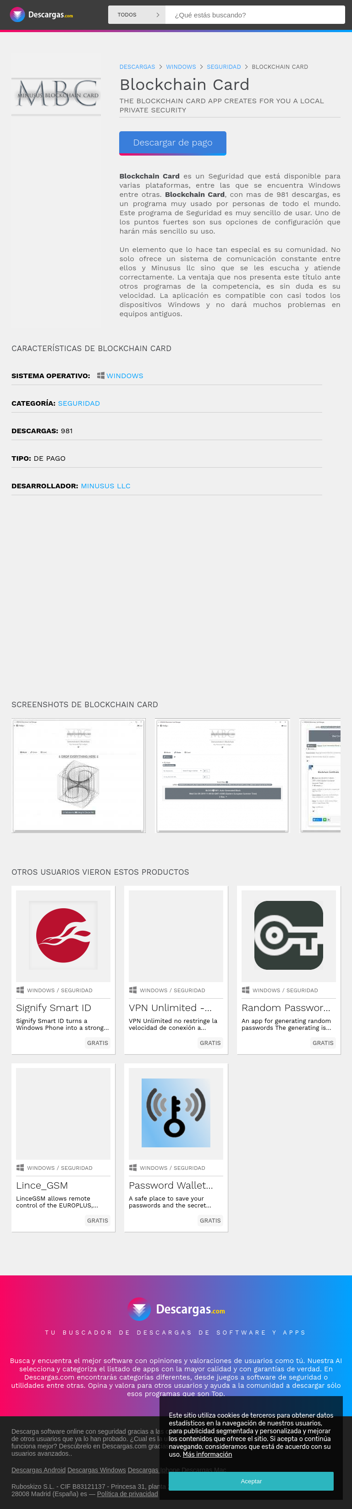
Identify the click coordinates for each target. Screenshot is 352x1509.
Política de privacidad (127, 1494)
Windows (124, 375)
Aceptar (251, 1481)
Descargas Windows (96, 1470)
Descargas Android (38, 1470)
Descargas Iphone (154, 1470)
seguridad (79, 403)
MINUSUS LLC (106, 485)
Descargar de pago (172, 142)
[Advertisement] (176, 601)
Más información (207, 1455)
